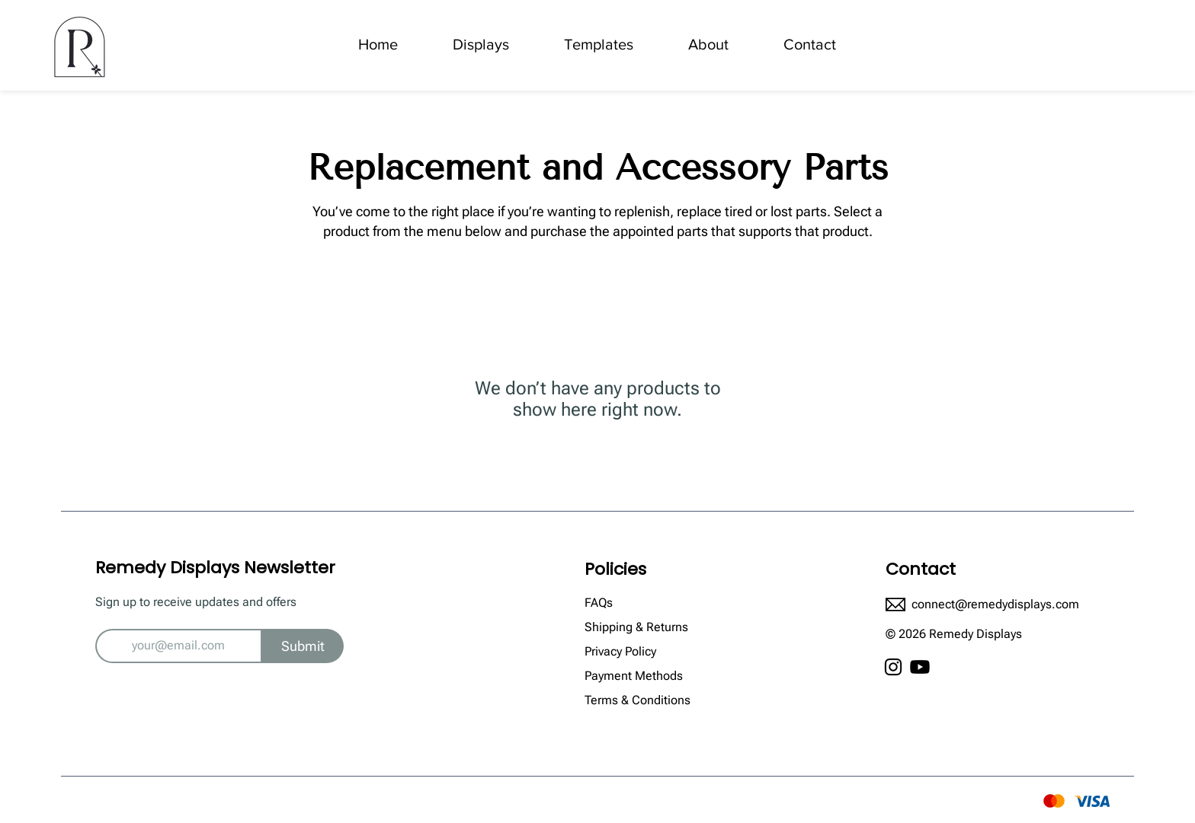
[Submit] (303, 646)
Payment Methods (635, 675)
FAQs (599, 602)
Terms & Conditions (637, 700)
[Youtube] (919, 667)
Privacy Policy (622, 651)
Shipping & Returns (638, 627)
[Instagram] (893, 667)
